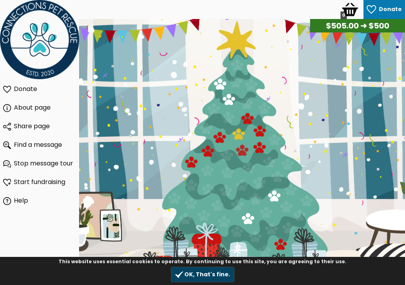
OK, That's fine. (202, 274)
